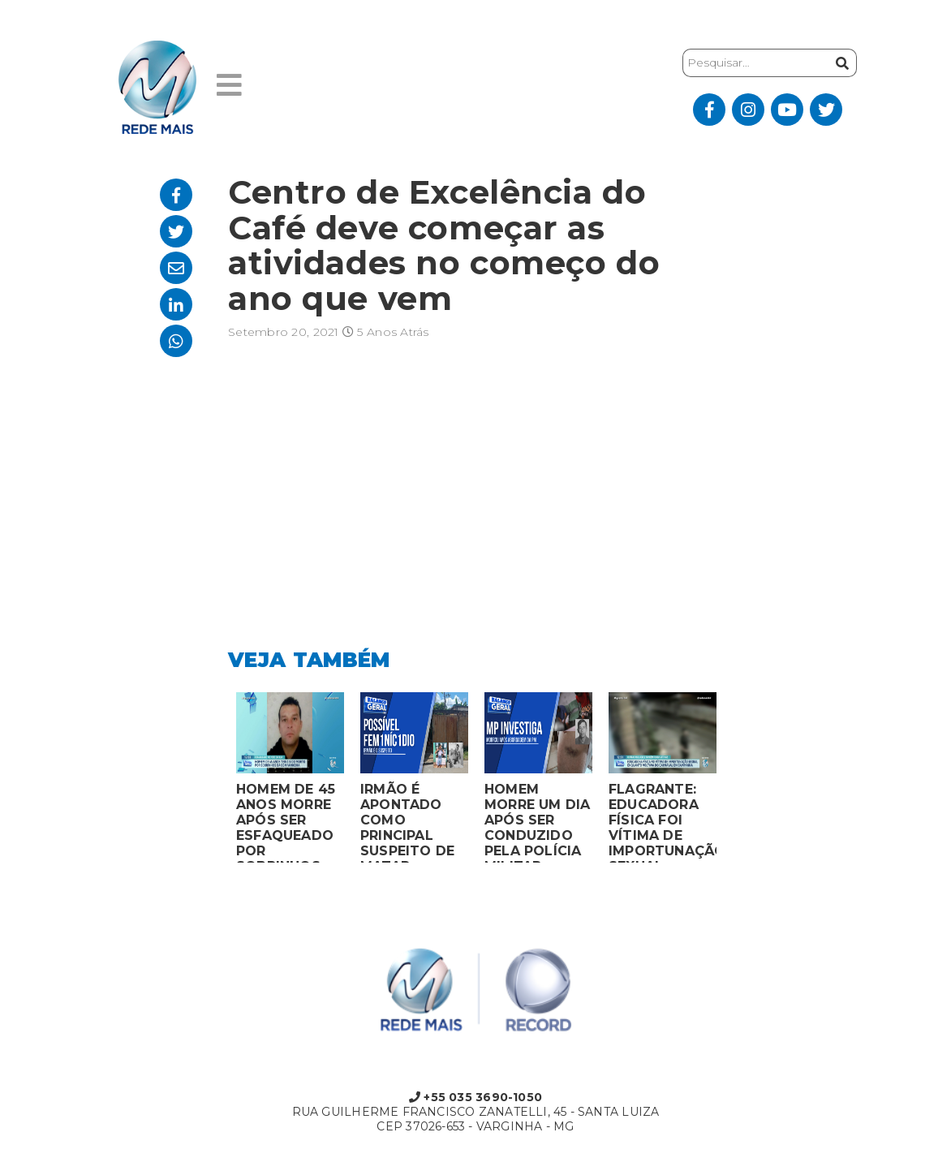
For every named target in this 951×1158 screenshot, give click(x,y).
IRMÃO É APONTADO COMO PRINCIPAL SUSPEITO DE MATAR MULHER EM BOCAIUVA (407, 822)
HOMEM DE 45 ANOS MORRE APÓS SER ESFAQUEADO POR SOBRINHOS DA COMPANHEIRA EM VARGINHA (287, 822)
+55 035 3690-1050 (475, 1097)
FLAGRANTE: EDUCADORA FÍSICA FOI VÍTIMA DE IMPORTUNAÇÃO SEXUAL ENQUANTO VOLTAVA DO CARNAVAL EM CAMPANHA (662, 822)
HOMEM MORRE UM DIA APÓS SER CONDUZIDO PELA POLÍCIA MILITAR (537, 822)
